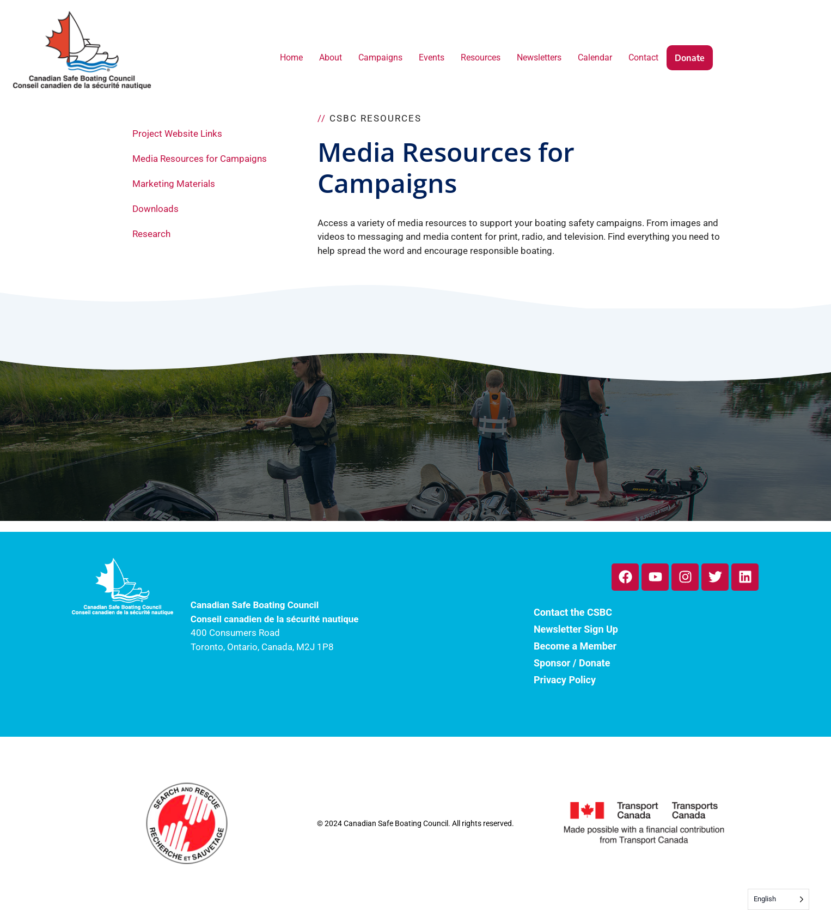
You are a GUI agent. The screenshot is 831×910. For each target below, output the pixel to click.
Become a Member (575, 646)
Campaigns (380, 57)
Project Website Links (177, 133)
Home (291, 57)
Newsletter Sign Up (576, 629)
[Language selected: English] (778, 899)
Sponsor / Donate (572, 663)
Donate (690, 57)
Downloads (155, 208)
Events (431, 57)
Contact (643, 57)
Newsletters (539, 57)
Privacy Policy (565, 679)
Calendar (595, 57)
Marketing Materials (173, 183)
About (330, 57)
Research (151, 233)
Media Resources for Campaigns (199, 158)
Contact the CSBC (573, 612)
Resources (480, 57)
